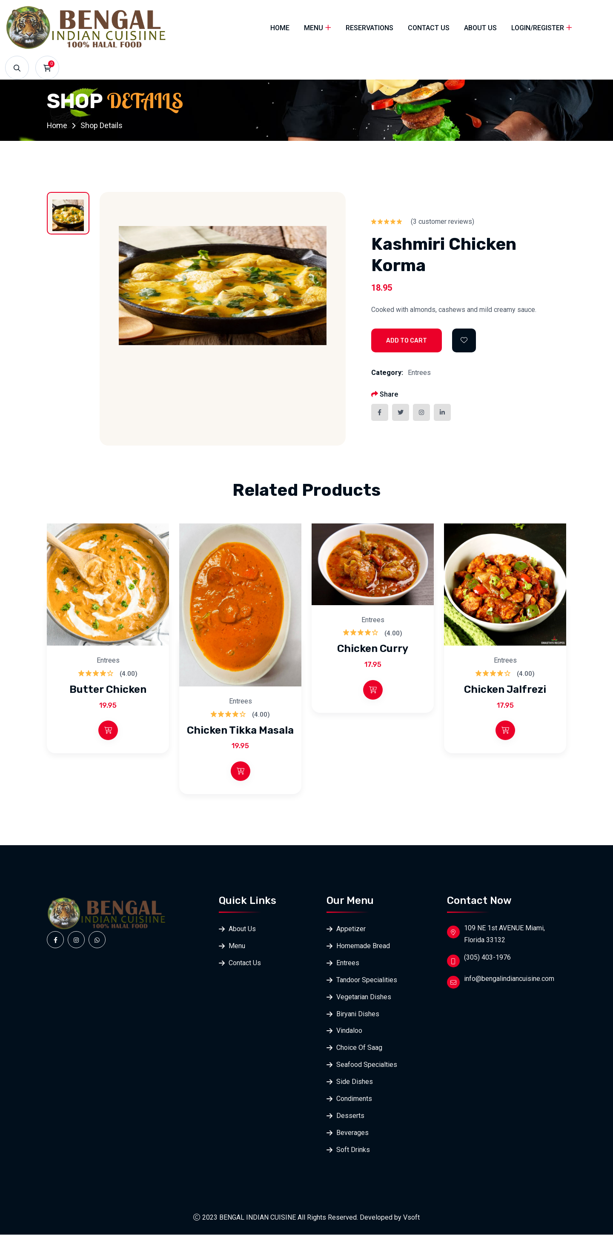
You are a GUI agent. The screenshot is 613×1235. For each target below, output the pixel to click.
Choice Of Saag (359, 1048)
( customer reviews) (442, 221)
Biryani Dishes (357, 1014)
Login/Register (537, 28)
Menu (313, 28)
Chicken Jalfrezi (505, 689)
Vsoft (411, 1218)
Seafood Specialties (366, 1065)
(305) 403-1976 (487, 957)
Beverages (352, 1133)
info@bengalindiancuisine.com (509, 979)
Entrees (419, 373)
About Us (480, 28)
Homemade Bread (363, 946)
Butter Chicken (107, 689)
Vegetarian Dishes (363, 997)
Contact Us (429, 28)
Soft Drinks (353, 1150)
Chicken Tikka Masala (240, 730)
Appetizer (351, 929)
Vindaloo (349, 1031)
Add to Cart (406, 340)
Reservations (369, 28)
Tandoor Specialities (366, 980)
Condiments (354, 1099)
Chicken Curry (372, 649)
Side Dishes (354, 1082)
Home (279, 28)
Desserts (350, 1116)
